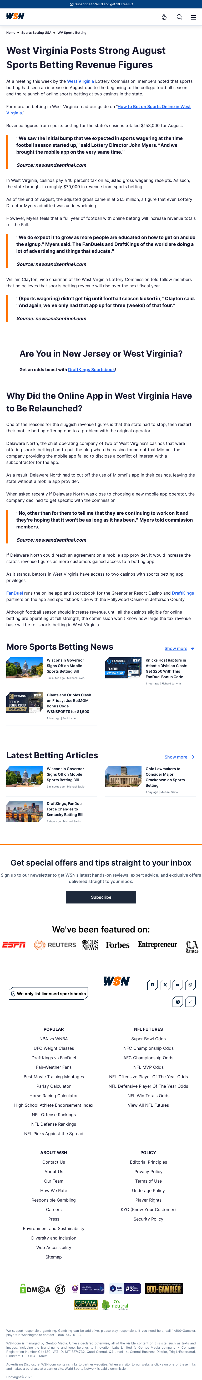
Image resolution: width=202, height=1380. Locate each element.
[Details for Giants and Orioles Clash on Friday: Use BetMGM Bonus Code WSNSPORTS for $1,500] (24, 707)
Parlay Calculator (54, 1086)
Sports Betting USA (36, 33)
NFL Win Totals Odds (148, 1095)
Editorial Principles (148, 1162)
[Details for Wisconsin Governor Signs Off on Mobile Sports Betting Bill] (24, 671)
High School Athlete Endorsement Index (53, 1105)
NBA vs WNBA (53, 1038)
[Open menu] (193, 17)
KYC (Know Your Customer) (148, 1209)
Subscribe (101, 897)
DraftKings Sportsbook (91, 369)
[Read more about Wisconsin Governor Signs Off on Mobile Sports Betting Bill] (70, 666)
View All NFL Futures (148, 1105)
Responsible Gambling (54, 1200)
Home (10, 33)
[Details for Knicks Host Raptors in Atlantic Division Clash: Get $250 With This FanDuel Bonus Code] (123, 671)
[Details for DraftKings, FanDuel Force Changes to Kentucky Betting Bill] (24, 814)
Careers (54, 1209)
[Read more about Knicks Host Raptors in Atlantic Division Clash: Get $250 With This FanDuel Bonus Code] (169, 669)
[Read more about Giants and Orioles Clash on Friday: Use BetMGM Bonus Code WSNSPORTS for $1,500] (70, 704)
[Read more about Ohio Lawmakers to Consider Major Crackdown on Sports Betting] (169, 778)
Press (53, 1219)
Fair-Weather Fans (54, 1067)
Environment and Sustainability (53, 1228)
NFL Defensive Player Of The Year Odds (148, 1086)
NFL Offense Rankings (54, 1114)
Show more (180, 648)
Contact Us (53, 1162)
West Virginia (80, 81)
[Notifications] (164, 17)
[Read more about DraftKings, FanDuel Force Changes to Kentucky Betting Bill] (70, 810)
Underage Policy (148, 1190)
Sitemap (54, 1257)
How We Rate (53, 1190)
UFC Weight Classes (54, 1048)
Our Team (53, 1181)
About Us (53, 1171)
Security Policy (148, 1219)
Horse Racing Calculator (53, 1095)
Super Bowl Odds (148, 1038)
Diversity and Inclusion (53, 1238)
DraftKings (183, 593)
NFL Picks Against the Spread (53, 1133)
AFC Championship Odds (148, 1057)
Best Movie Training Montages (54, 1076)
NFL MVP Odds (148, 1067)
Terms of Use (148, 1181)
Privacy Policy (148, 1171)
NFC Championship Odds (148, 1048)
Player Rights (148, 1200)
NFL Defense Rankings (53, 1124)
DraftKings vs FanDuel (54, 1057)
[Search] (179, 17)
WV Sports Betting (72, 33)
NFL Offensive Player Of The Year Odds (148, 1076)
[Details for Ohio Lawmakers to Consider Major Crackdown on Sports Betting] (123, 780)
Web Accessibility (53, 1247)
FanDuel (14, 593)
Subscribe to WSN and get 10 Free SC (104, 4)
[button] (193, 17)
